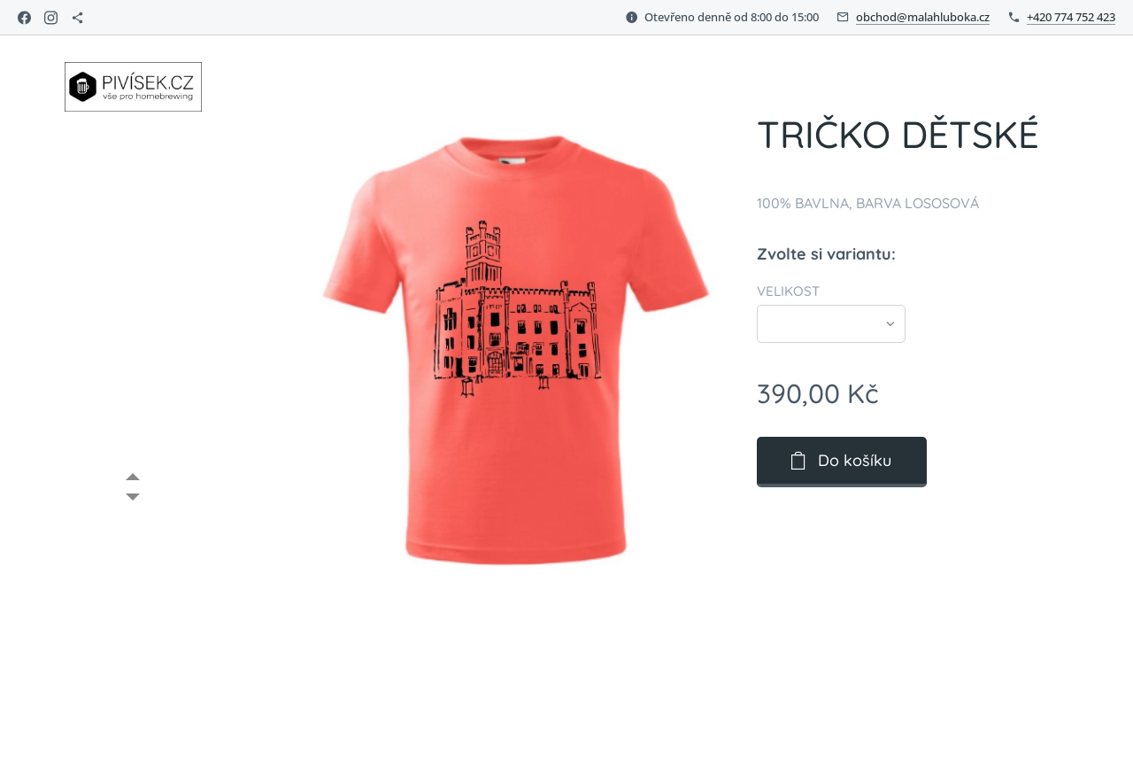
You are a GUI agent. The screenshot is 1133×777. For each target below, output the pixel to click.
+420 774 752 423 (1071, 17)
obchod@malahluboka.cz (923, 17)
